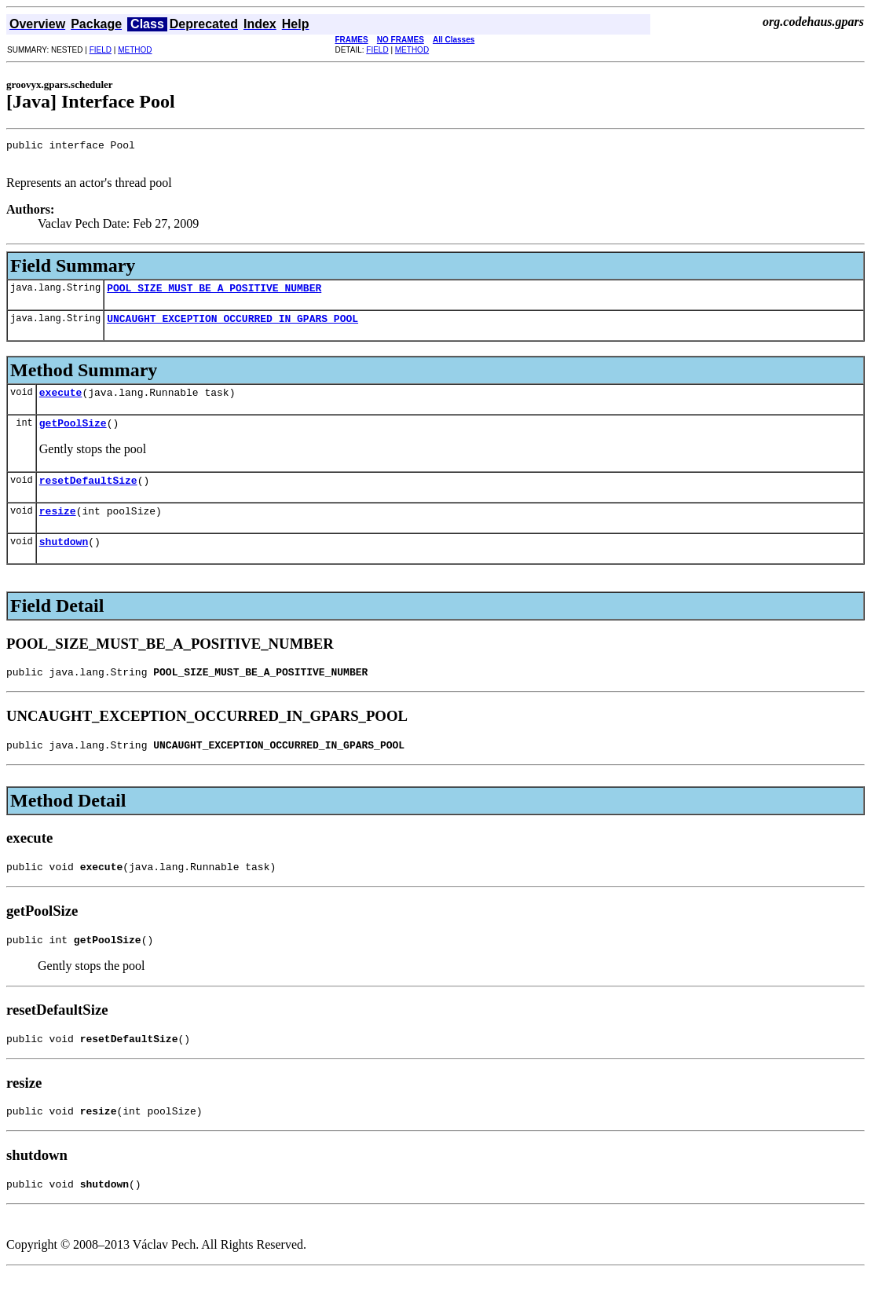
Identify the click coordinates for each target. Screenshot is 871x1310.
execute (60, 404)
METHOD (135, 50)
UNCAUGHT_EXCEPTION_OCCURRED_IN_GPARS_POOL (232, 327)
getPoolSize (73, 437)
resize (57, 529)
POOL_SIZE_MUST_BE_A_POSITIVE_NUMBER (214, 294)
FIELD (101, 50)
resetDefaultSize (88, 496)
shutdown (63, 562)
